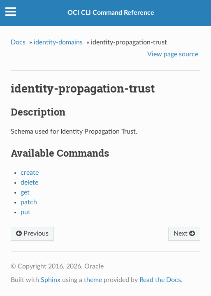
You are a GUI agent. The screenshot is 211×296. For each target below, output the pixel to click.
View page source (172, 54)
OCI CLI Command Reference (110, 12)
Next (184, 233)
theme (93, 280)
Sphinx (50, 280)
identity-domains (58, 42)
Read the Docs (160, 280)
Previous (32, 233)
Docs (18, 42)
